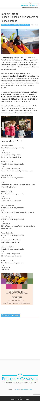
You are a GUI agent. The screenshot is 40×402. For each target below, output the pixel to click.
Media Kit (20, 399)
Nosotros (13, 399)
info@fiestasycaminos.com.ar (23, 389)
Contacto (26, 399)
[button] (8, 5)
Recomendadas (25, 24)
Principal (16, 24)
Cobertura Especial (7, 24)
